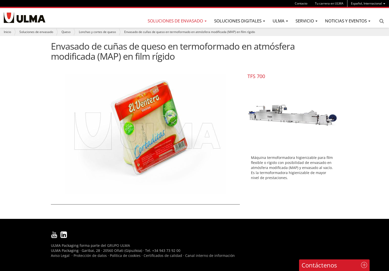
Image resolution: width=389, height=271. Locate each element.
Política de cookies (125, 255)
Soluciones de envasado (36, 32)
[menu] (368, 3)
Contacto (301, 3)
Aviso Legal (60, 255)
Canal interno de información (210, 255)
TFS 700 (256, 76)
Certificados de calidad (163, 255)
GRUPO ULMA (118, 245)
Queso (66, 32)
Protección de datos (90, 255)
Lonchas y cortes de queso (97, 32)
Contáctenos (319, 265)
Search (381, 21)
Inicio (7, 32)
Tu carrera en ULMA (329, 3)
